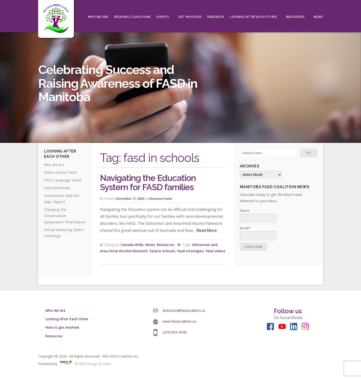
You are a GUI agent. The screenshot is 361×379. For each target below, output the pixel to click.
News (318, 17)
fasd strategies (190, 251)
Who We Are (98, 17)
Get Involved (190, 17)
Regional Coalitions (132, 17)
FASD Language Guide (63, 180)
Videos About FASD (60, 172)
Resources (295, 17)
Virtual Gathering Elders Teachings (64, 232)
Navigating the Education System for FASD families (148, 182)
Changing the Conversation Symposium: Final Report (65, 215)
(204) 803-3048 (174, 332)
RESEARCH (215, 17)
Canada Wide (132, 244)
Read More (207, 230)
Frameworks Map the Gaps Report (62, 198)
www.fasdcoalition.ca (179, 321)
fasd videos (215, 251)
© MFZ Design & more (84, 363)
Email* (258, 233)
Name (258, 215)
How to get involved (62, 327)
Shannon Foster (161, 198)
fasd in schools (162, 251)
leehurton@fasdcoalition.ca (184, 310)
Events (162, 17)
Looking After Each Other (253, 17)
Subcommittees (57, 188)
